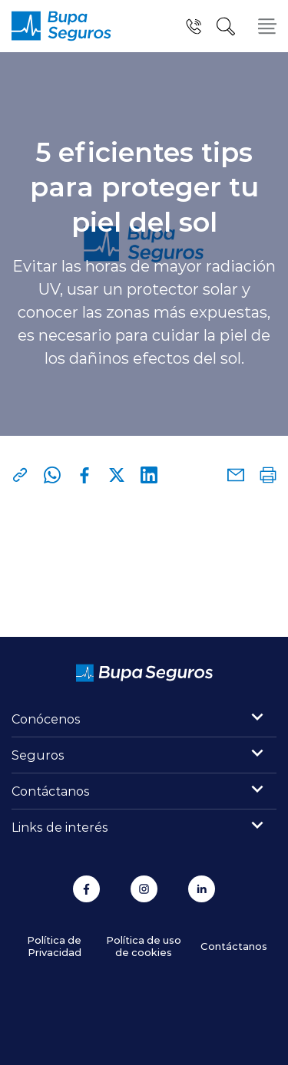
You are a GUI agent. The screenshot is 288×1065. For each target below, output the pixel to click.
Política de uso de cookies (143, 945)
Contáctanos (51, 791)
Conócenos (46, 719)
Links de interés (60, 827)
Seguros (38, 755)
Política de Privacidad (54, 945)
